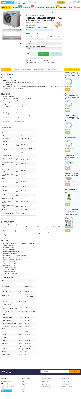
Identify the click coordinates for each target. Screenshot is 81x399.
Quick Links (4, 7)
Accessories (70, 7)
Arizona (23, 393)
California (23, 384)
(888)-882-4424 (32, 62)
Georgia (23, 389)
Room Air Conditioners (40, 7)
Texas (22, 391)
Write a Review (37, 22)
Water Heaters (62, 7)
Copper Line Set (29, 36)
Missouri (23, 388)
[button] (75, 7)
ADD (67, 89)
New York (23, 381)
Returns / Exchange (67, 386)
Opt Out (44, 27)
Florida (23, 386)
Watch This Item (56, 54)
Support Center (49, 62)
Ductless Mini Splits (17, 7)
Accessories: (29, 27)
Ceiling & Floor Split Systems (52, 7)
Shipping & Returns (46, 384)
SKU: (27, 15)
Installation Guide (66, 381)
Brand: (29, 22)
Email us (47, 60)
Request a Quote (6, 391)
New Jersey (24, 383)
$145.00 (38, 27)
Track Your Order (46, 386)
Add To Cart (43, 54)
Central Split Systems (28, 7)
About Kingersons (66, 383)
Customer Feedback (47, 388)
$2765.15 (34, 34)
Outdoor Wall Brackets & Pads (52, 36)
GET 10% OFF (74, 371)
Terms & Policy (65, 384)
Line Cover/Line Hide (30, 41)
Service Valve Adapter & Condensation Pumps (36, 46)
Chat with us (32, 60)
